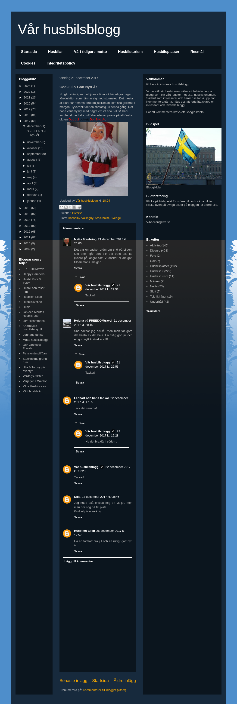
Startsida (29, 52)
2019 (27, 109)
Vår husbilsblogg (69, 29)
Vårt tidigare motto (90, 52)
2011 (27, 237)
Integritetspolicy (61, 63)
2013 (27, 225)
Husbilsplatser (166, 52)
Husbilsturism (130, 52)
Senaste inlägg (73, 680)
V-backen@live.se (158, 222)
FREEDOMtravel (34, 269)
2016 (27, 208)
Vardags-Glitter (33, 376)
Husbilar (55, 52)
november (34, 142)
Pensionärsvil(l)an (35, 353)
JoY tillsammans (33, 321)
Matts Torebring (85, 239)
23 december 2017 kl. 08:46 (100, 496)
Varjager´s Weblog (35, 381)
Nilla (77, 496)
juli (29, 165)
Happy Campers (33, 274)
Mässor (155, 281)
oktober (32, 148)
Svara (78, 268)
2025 (27, 86)
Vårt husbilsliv (32, 391)
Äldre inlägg (125, 680)
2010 (27, 243)
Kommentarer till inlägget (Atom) (104, 690)
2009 (27, 249)
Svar (82, 277)
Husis (26, 307)
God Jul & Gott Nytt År (36, 133)
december (34, 126)
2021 (27, 97)
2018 (27, 115)
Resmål (197, 52)
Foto (153, 255)
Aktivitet (155, 245)
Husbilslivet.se (32, 302)
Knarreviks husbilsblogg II (32, 327)
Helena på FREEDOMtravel (93, 320)
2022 (27, 91)
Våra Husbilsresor (35, 386)
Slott (153, 291)
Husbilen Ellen (32, 296)
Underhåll (156, 301)
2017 (27, 121)
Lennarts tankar (33, 334)
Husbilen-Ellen (84, 530)
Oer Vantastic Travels (32, 346)
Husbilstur (156, 271)
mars (31, 189)
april (30, 183)
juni (30, 171)
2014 (27, 219)
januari (32, 201)
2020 (27, 103)
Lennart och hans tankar (91, 398)
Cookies (28, 63)
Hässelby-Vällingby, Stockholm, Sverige (94, 218)
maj (30, 177)
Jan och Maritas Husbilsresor (33, 313)
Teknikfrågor (158, 296)
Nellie (154, 286)
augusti (32, 159)
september (34, 154)
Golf (153, 261)
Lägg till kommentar (79, 561)
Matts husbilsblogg (35, 339)
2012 (27, 231)
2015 (27, 214)
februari (32, 195)
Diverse (77, 213)
